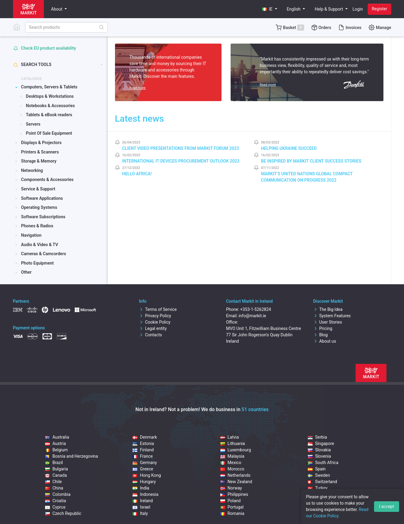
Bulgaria (56, 468)
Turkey (317, 488)
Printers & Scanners (40, 152)
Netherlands (235, 475)
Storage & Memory (39, 161)
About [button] (57, 9)
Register (379, 8)
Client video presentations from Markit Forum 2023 (180, 148)
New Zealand (236, 481)
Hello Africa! (137, 173)
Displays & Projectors (41, 142)
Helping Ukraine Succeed (289, 148)
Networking (32, 170)
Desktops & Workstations (50, 96)
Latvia (229, 437)
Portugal (232, 507)
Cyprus (55, 507)
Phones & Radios (37, 225)
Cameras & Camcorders (43, 253)
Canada (56, 475)
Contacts (150, 334)
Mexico (230, 462)
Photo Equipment (37, 263)
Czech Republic (63, 513)
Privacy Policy (155, 315)
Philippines (234, 494)
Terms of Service (158, 309)
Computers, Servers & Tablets (49, 86)
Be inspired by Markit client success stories (311, 161)
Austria (55, 443)
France (143, 456)
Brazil (54, 462)
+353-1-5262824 (255, 309)
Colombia (58, 494)
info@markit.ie (252, 315)
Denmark (145, 437)
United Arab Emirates (331, 494)
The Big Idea (328, 309)
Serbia (317, 437)
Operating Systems (39, 207)
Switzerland (322, 481)
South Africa (323, 462)
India (141, 488)
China (54, 488)
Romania (232, 513)
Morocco (232, 468)
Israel (141, 507)
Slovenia (319, 456)
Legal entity (153, 328)
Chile (53, 481)
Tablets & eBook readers (49, 114)
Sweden (319, 475)
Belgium (56, 449)
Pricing (322, 328)
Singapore (321, 443)
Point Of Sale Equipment (49, 133)
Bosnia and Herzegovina (71, 456)
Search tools (32, 64)
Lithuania (232, 443)
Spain (317, 468)
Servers (33, 124)
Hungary (144, 481)
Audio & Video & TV (39, 244)
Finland (143, 449)
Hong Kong (147, 475)
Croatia (55, 500)
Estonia (143, 443)
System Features (332, 315)
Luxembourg (235, 449)
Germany (145, 462)
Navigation (31, 235)
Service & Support (38, 188)
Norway (231, 488)
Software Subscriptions (43, 216)
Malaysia (232, 456)
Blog (320, 334)
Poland (230, 500)
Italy (140, 513)
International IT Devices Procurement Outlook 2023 (181, 161)
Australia (57, 437)
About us (324, 341)
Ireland (143, 500)
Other (26, 272)
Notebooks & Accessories (50, 105)
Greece (143, 468)
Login (358, 9)
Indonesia (145, 494)
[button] (270, 9)
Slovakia (319, 449)
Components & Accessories (47, 179)
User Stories (327, 322)
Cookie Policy (154, 322)
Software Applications (42, 198)
